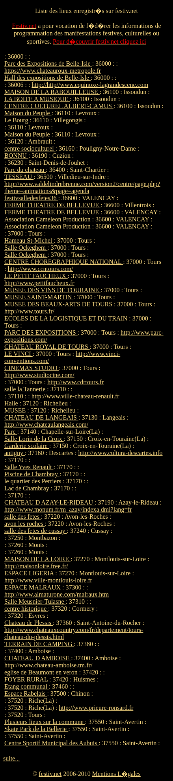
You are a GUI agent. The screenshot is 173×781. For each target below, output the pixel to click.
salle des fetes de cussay (35, 530)
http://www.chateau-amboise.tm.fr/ (48, 665)
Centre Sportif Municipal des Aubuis (51, 743)
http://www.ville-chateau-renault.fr (75, 396)
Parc (10, 431)
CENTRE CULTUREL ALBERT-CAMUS (58, 106)
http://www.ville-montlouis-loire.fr (48, 580)
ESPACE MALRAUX (33, 587)
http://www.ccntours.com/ (40, 268)
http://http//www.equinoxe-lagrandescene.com (90, 84)
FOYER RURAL (26, 679)
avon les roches (24, 523)
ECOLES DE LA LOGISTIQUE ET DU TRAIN (66, 318)
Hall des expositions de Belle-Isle (47, 77)
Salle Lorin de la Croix (34, 438)
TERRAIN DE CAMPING (39, 644)
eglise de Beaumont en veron (41, 672)
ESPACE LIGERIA (29, 573)
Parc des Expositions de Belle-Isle (48, 63)
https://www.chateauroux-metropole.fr (52, 70)
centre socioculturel (30, 148)
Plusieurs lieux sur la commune (44, 721)
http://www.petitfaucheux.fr (39, 283)
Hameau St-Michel (29, 240)
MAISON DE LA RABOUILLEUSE (52, 91)
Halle (12, 403)
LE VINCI (18, 353)
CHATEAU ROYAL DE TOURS (47, 346)
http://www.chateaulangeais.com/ (46, 424)
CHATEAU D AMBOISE (37, 658)
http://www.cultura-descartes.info (120, 452)
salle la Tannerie (25, 389)
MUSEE (15, 410)
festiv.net (50, 773)
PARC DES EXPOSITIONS (41, 332)
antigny (14, 452)
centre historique (26, 608)
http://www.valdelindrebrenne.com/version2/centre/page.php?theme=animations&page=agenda (82, 187)
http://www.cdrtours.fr (75, 382)
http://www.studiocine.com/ (39, 375)
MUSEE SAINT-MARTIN (38, 297)
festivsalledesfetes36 (31, 198)
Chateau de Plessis (28, 622)
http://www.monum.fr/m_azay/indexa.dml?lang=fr (68, 509)
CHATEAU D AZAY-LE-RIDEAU (49, 502)
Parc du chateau (25, 169)
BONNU (16, 155)
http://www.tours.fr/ (29, 311)
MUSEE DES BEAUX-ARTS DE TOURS (59, 304)
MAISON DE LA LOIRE (37, 559)
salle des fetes (22, 516)
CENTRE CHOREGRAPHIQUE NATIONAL (63, 261)
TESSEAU (18, 176)
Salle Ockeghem (25, 247)
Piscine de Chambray (32, 474)
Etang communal (26, 686)
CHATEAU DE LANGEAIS (41, 417)
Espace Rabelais (25, 693)
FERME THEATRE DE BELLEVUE (52, 205)
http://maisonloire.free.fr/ (36, 566)
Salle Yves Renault (28, 467)
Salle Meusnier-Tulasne (35, 601)
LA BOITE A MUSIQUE (37, 99)
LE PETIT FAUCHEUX (36, 276)
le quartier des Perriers (33, 481)
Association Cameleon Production (48, 219)
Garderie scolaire (26, 445)
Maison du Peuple (28, 113)
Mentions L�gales (116, 773)
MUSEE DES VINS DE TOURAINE (52, 290)
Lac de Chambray (27, 488)
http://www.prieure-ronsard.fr (96, 707)
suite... (11, 758)
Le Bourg (17, 120)
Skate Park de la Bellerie (36, 729)
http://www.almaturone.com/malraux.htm (56, 594)
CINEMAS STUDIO (31, 368)
